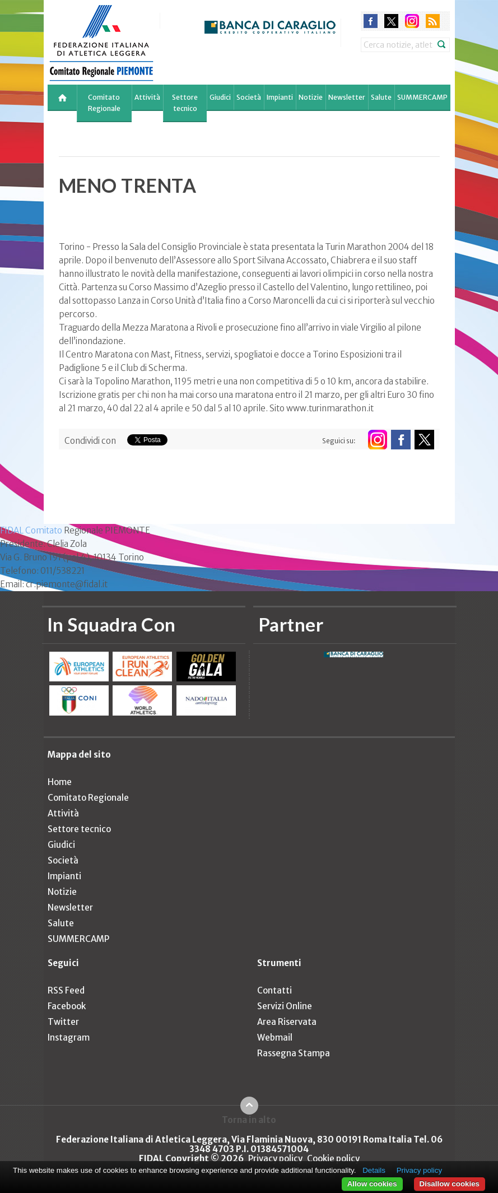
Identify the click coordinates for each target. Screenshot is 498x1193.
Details (373, 1170)
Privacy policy (275, 1158)
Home (60, 782)
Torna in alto (249, 1120)
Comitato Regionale (104, 103)
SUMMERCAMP (422, 97)
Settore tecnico (185, 103)
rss (433, 21)
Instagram (69, 1037)
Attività (147, 97)
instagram (412, 21)
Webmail (274, 1037)
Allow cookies (372, 1184)
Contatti (274, 990)
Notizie (311, 97)
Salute (381, 97)
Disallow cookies (450, 1184)
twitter (391, 21)
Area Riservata (287, 1021)
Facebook (67, 1006)
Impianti (280, 97)
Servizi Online (284, 1006)
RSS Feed (66, 990)
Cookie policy (333, 1158)
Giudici (220, 97)
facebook (371, 21)
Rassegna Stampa (293, 1053)
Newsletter (346, 97)
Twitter (63, 1021)
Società (248, 97)
